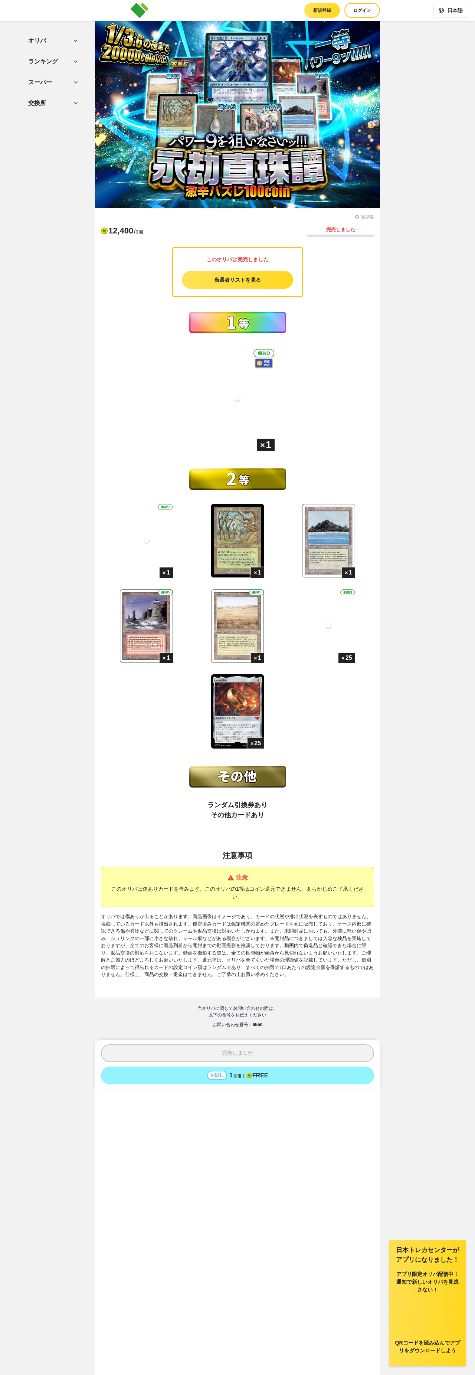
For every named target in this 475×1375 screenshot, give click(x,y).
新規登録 (322, 10)
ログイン (362, 10)
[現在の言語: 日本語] (451, 10)
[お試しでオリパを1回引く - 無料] (237, 1075)
